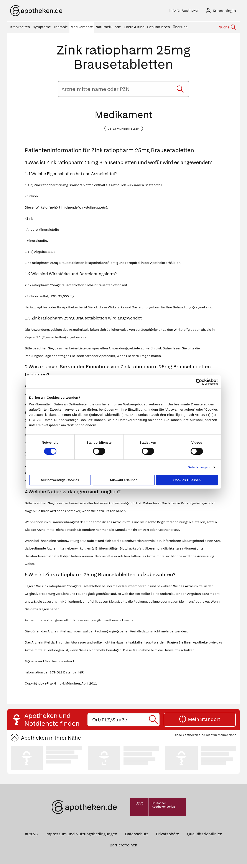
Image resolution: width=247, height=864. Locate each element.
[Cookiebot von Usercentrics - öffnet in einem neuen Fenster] (199, 382)
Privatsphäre (167, 833)
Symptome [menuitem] (42, 27)
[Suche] (227, 27)
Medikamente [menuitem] (82, 27)
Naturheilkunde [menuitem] (108, 27)
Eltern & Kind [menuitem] (134, 27)
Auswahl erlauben (123, 480)
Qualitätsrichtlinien (204, 833)
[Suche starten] (180, 89)
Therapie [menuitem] (60, 27)
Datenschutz (136, 833)
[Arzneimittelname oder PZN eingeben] (123, 89)
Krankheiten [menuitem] (20, 27)
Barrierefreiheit (123, 845)
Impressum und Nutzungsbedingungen (81, 833)
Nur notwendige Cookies (60, 480)
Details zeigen (198, 467)
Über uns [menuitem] (180, 27)
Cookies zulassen (187, 480)
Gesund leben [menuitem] (158, 27)
